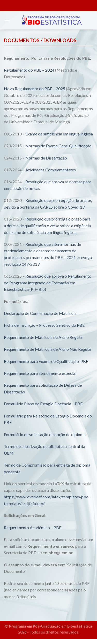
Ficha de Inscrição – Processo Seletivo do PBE (44, 325)
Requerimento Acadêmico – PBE (32, 527)
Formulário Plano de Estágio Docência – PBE (43, 403)
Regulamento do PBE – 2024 (29, 69)
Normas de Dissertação (46, 157)
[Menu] (7, 20)
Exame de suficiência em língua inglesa (59, 133)
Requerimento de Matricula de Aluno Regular (43, 337)
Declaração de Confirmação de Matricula (40, 313)
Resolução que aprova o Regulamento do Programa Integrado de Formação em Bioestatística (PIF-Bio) (47, 282)
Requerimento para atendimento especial (40, 373)
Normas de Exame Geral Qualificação (58, 145)
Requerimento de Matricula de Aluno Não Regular (48, 349)
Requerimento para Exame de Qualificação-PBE (46, 361)
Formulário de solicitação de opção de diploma (45, 434)
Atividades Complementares (50, 169)
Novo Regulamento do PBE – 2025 (34, 88)
